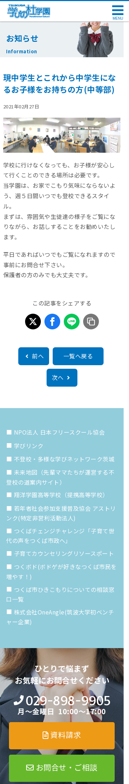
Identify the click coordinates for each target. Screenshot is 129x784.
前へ (34, 356)
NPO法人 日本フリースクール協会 (59, 432)
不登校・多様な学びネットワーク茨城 (64, 459)
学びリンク (29, 445)
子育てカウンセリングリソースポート (64, 553)
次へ (62, 377)
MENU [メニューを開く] (118, 18)
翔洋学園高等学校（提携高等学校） (61, 494)
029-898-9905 (67, 701)
